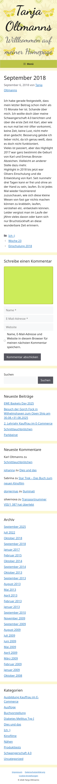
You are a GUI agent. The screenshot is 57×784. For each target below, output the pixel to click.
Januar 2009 (12, 670)
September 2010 (15, 612)
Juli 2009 (9, 635)
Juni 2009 (10, 641)
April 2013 (10, 595)
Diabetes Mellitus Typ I (19, 718)
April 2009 (10, 652)
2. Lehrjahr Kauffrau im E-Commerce (28, 423)
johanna (9, 470)
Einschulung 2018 (20, 246)
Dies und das (28, 470)
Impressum (17, 772)
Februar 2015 (13, 555)
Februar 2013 (13, 601)
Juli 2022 (9, 532)
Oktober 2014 (13, 561)
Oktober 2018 (13, 538)
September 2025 (15, 526)
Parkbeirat (11, 435)
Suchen (9, 374)
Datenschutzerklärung (35, 772)
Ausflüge (10, 707)
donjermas (11, 491)
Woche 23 (14, 241)
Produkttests (12, 747)
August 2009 (12, 630)
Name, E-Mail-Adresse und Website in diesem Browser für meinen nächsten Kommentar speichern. (27, 340)
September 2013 (15, 578)
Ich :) (11, 236)
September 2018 (15, 544)
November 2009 (14, 618)
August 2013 (12, 584)
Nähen (8, 741)
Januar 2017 (12, 549)
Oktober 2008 (13, 675)
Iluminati (29, 491)
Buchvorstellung (15, 713)
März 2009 (11, 658)
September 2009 (15, 624)
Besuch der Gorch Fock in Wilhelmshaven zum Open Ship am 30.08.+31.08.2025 (27, 413)
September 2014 (15, 567)
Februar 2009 (13, 664)
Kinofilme (10, 736)
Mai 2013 (10, 589)
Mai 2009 (10, 647)
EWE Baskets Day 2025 (19, 403)
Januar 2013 (12, 607)
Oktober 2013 (13, 572)
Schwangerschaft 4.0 (18, 753)
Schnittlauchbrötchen (18, 429)
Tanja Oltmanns (28, 18)
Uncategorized (13, 759)
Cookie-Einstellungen (28, 775)
